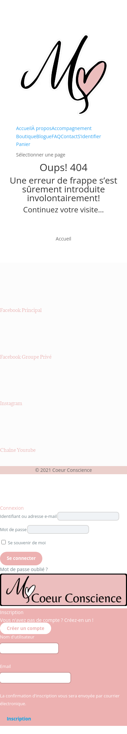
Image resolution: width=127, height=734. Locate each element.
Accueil (24, 128)
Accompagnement (71, 128)
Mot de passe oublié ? (24, 569)
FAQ (56, 136)
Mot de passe (13, 529)
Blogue (43, 136)
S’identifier (89, 136)
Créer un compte (25, 628)
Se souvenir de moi (23, 543)
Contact (69, 136)
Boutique (26, 136)
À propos (41, 128)
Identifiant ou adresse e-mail (28, 516)
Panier (23, 144)
